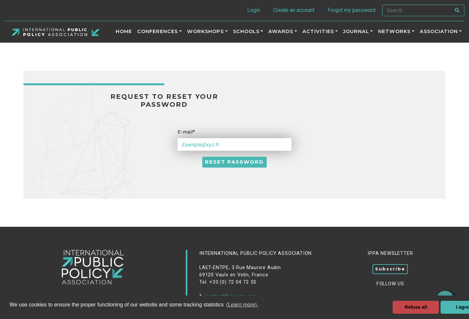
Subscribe (390, 268)
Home (124, 31)
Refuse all (416, 307)
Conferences (157, 31)
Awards (280, 31)
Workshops (205, 31)
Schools (246, 31)
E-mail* (186, 132)
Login (253, 10)
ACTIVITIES (318, 31)
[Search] (416, 10)
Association (439, 31)
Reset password (234, 162)
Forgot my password (351, 10)
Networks (394, 31)
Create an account (293, 10)
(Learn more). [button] (242, 304)
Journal (356, 31)
